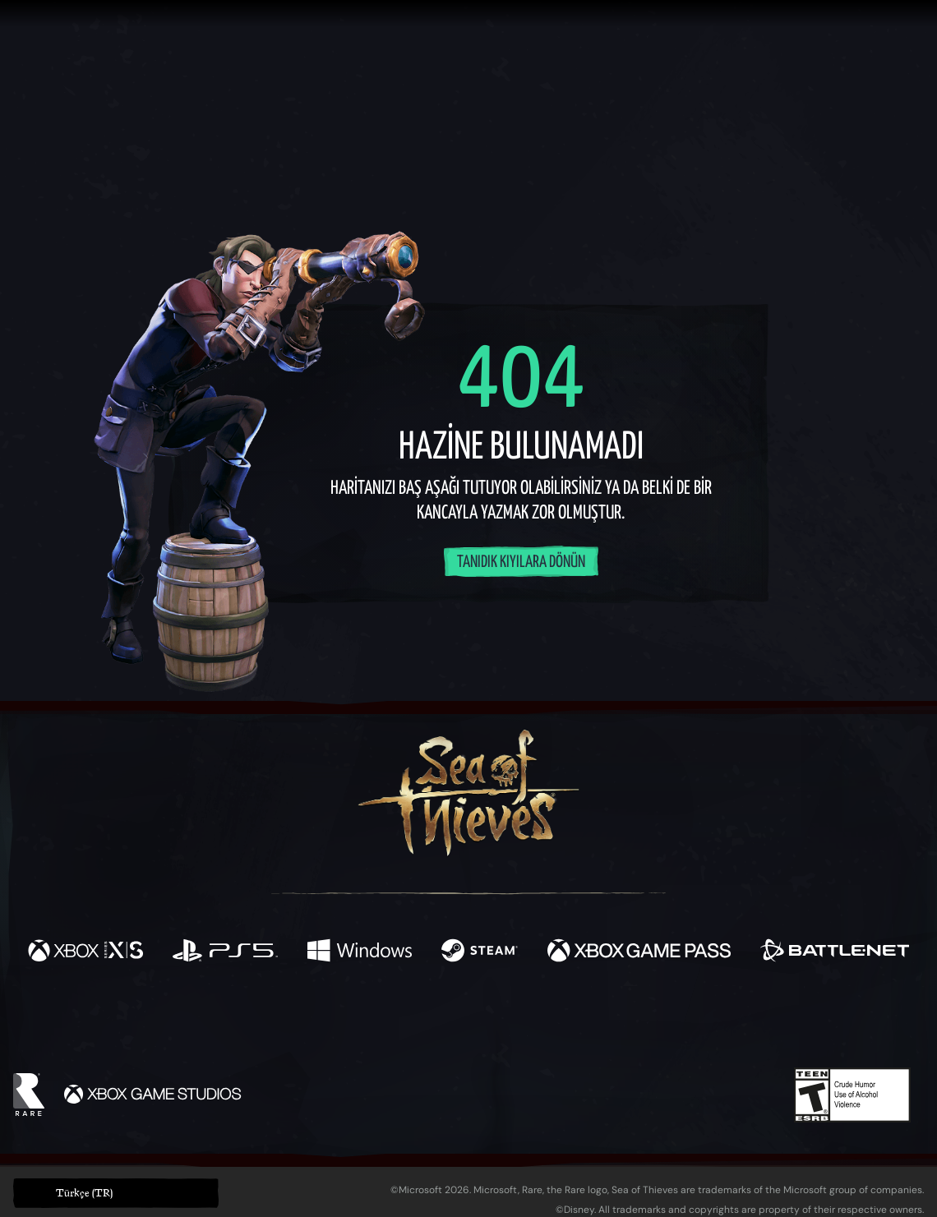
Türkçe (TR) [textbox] (84, 1193)
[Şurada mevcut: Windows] (359, 952)
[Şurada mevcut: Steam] (479, 952)
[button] (116, 1193)
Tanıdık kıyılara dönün (521, 562)
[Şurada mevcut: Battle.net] (835, 952)
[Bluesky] (627, 1023)
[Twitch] (394, 1021)
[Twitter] (346, 1020)
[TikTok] (581, 1021)
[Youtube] (464, 1020)
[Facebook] (304, 1019)
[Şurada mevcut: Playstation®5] (225, 952)
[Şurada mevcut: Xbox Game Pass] (639, 952)
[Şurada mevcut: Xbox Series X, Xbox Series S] (85, 952)
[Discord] (535, 1023)
